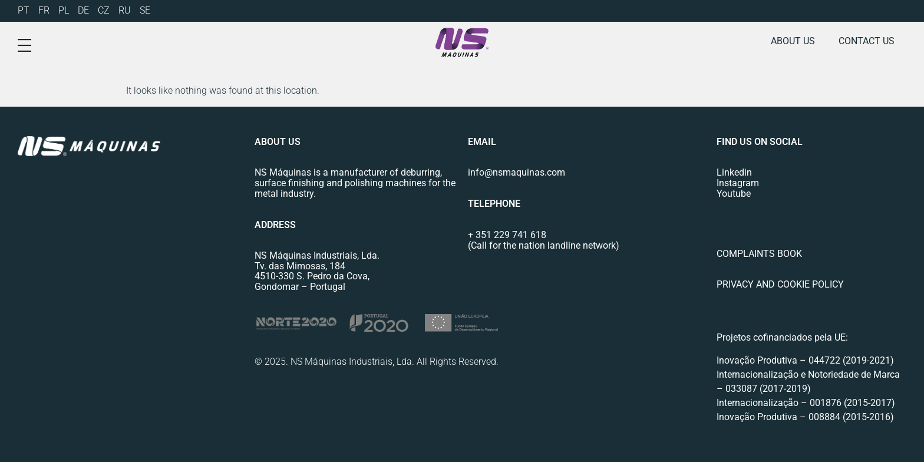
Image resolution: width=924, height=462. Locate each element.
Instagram (738, 183)
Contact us (867, 41)
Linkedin (734, 172)
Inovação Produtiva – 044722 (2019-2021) (806, 360)
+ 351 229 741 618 (507, 234)
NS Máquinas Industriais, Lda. (317, 255)
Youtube (734, 193)
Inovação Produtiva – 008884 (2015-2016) (805, 417)
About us (793, 41)
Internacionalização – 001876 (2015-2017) (806, 402)
